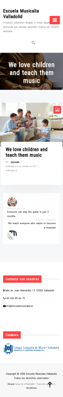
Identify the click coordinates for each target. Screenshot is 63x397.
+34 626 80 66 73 (14, 298)
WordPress (31, 388)
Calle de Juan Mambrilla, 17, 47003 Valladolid (28, 290)
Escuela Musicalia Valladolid (21, 13)
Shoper (11, 384)
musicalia (15, 162)
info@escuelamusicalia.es (18, 306)
